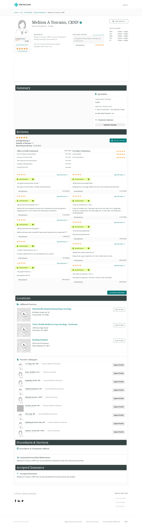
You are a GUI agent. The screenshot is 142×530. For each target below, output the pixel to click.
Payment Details (110, 125)
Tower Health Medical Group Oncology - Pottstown (55, 324)
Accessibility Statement (111, 522)
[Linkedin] (19, 500)
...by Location (120, 506)
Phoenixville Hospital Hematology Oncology (51, 309)
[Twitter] (22, 500)
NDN (126, 522)
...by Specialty (120, 502)
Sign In (125, 5)
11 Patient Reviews (22, 51)
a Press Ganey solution (25, 493)
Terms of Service (92, 522)
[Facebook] (15, 500)
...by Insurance (120, 498)
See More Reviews (98, 35)
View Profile (119, 310)
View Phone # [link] (119, 21)
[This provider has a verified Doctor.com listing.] (80, 22)
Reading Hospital (40, 340)
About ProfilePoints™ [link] (22, 45)
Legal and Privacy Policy (73, 522)
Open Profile (119, 365)
